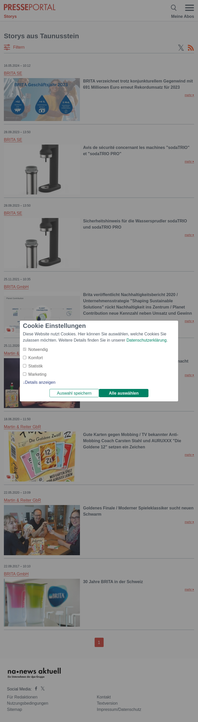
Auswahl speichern (74, 393)
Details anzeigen (40, 382)
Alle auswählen (124, 393)
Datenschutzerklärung (146, 340)
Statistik (35, 366)
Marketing (37, 374)
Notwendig (38, 349)
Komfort (35, 358)
